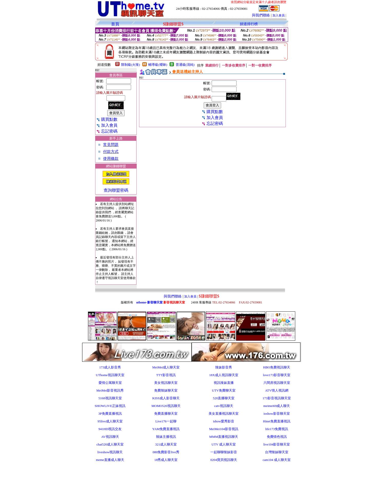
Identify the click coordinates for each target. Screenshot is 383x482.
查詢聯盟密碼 (116, 190)
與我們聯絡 (261, 15)
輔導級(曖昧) (157, 65)
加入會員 (278, 15)
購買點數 (106, 119)
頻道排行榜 (249, 24)
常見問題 (111, 145)
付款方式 (111, 152)
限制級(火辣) (130, 65)
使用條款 (111, 158)
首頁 (115, 24)
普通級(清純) (185, 65)
